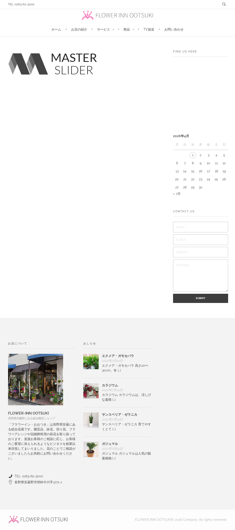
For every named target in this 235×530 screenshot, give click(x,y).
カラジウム (110, 385)
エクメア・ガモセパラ (118, 356)
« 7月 (177, 194)
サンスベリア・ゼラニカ (119, 414)
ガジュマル (110, 444)
